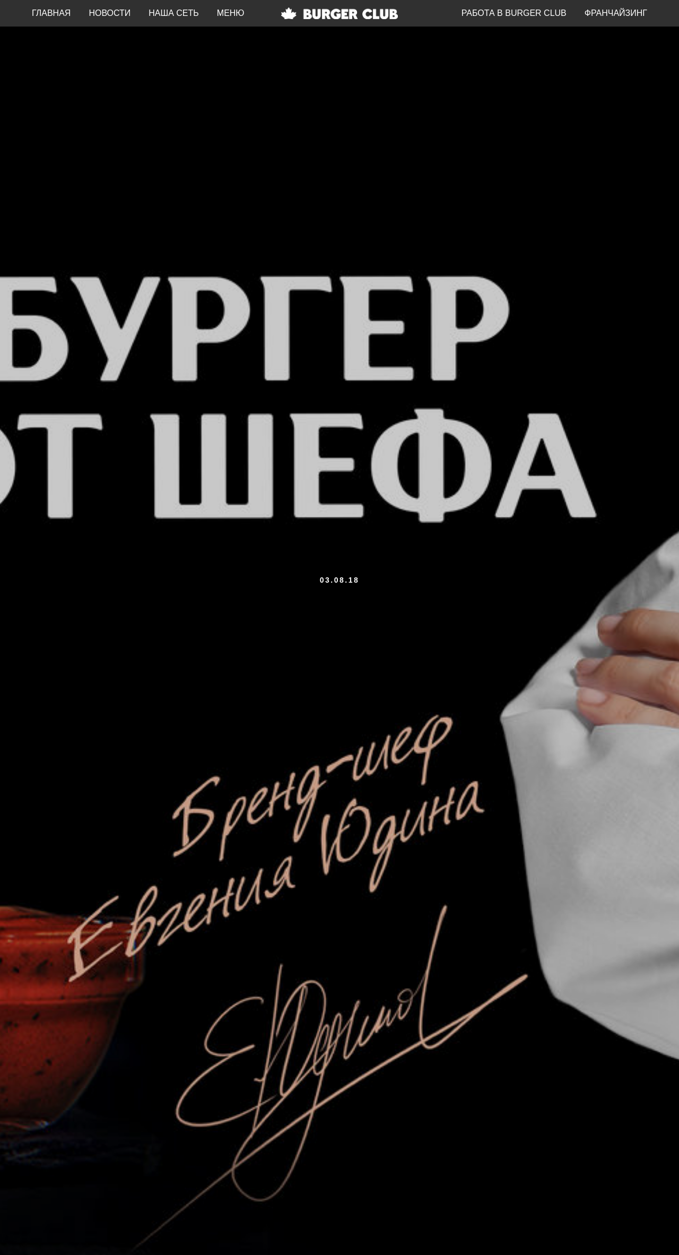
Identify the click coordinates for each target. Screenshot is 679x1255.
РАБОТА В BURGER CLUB (514, 13)
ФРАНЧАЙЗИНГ (616, 13)
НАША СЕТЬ (174, 13)
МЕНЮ (231, 13)
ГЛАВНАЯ (51, 13)
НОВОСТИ (109, 13)
